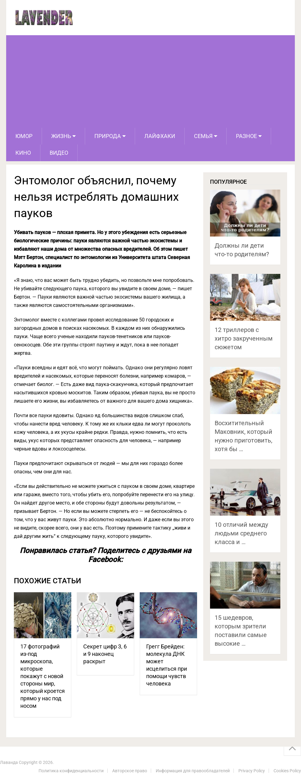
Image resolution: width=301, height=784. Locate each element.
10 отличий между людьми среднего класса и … (241, 533)
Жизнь (61, 136)
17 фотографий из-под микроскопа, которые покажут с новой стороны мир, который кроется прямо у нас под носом (42, 676)
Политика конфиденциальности (71, 770)
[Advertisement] (150, 81)
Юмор (23, 136)
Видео (59, 152)
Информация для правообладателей (193, 770)
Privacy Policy (251, 770)
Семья (203, 136)
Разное (246, 136)
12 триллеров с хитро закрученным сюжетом (244, 338)
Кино (23, 152)
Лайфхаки (159, 136)
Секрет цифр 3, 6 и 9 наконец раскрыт (105, 654)
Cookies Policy (287, 770)
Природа (107, 136)
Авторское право (129, 770)
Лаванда (9, 762)
